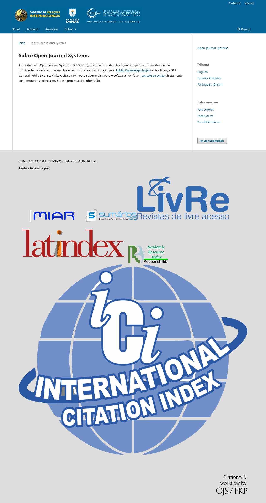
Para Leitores (205, 109)
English (202, 72)
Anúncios (51, 29)
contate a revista (153, 75)
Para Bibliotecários (208, 122)
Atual (16, 29)
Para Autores (205, 116)
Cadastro (234, 3)
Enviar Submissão (212, 141)
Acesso (249, 3)
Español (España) (209, 78)
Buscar (244, 29)
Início (22, 43)
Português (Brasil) (210, 84)
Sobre (69, 29)
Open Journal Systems (212, 48)
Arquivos (32, 29)
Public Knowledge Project (133, 70)
